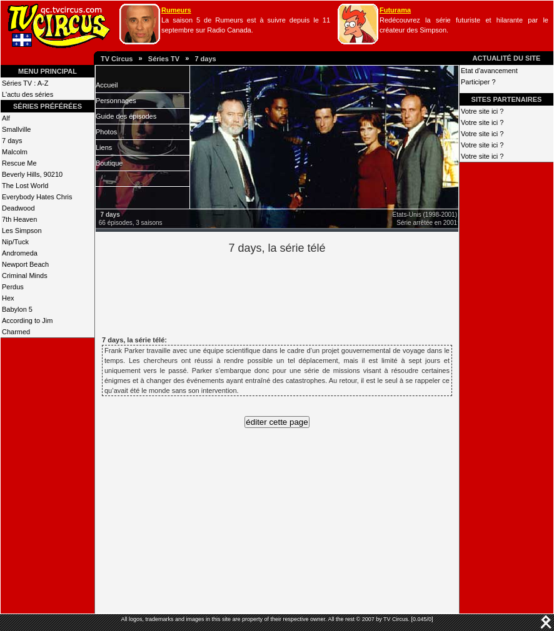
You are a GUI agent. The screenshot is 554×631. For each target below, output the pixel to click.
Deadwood (18, 208)
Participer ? (478, 82)
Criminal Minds (25, 275)
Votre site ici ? (482, 111)
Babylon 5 (17, 309)
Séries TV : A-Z (25, 83)
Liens (104, 147)
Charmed (16, 331)
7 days (205, 58)
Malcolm (15, 152)
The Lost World (25, 185)
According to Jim (27, 320)
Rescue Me (19, 163)
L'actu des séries (27, 94)
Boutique (109, 163)
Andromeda (20, 253)
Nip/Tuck (15, 242)
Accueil (107, 85)
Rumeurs (176, 10)
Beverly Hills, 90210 (32, 174)
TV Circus (117, 58)
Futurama (395, 10)
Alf (6, 118)
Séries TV (163, 58)
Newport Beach (25, 264)
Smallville (16, 129)
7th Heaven (19, 219)
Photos (106, 132)
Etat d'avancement (489, 70)
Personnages (116, 100)
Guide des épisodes (126, 116)
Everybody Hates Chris (37, 197)
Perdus (13, 287)
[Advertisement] (298, 293)
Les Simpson (22, 230)
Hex (8, 298)
